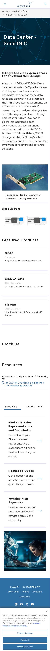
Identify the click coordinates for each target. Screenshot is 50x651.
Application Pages (20, 11)
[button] (45, 4)
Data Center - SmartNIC (16, 15)
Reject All (25, 640)
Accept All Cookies (25, 647)
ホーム (5, 11)
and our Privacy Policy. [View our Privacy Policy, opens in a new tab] (17, 626)
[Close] (47, 611)
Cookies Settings (25, 633)
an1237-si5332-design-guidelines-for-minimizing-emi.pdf (23, 384)
